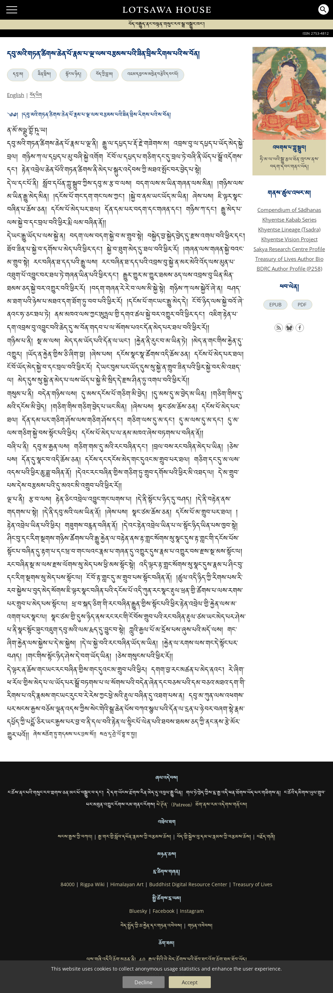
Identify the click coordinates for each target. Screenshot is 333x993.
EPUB (275, 304)
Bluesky (138, 911)
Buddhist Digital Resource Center (188, 884)
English (15, 94)
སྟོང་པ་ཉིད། (73, 75)
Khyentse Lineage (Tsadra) (289, 229)
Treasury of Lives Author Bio (289, 258)
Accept (189, 982)
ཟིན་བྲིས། (44, 75)
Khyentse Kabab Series (289, 219)
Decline (143, 982)
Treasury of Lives (252, 884)
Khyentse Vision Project (289, 239)
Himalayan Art (127, 884)
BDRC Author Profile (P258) (289, 268)
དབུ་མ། (18, 75)
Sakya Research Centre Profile (289, 248)
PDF (302, 304)
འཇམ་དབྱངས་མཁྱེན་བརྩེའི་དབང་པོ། (152, 75)
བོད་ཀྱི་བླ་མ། (104, 75)
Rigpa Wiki (92, 884)
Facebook (163, 911)
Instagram (192, 911)
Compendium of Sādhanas (289, 209)
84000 (68, 884)
